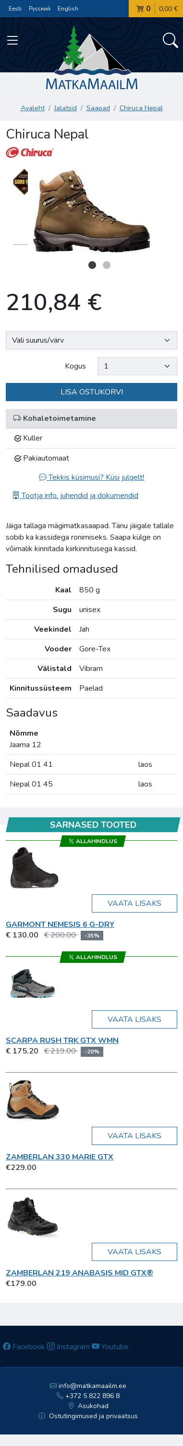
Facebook (24, 1347)
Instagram (68, 1347)
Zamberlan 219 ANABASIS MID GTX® (79, 1273)
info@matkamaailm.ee (88, 1385)
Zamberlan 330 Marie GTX (59, 1157)
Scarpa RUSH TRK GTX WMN (62, 1040)
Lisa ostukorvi (92, 392)
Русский (39, 8)
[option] (91, 211)
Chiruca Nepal (141, 108)
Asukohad (88, 1406)
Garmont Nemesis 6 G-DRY (60, 924)
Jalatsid (65, 108)
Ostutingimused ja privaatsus (88, 1416)
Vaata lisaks (134, 903)
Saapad (98, 108)
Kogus (75, 366)
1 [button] (92, 265)
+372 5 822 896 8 (88, 1395)
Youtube (110, 1347)
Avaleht (33, 108)
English (68, 8)
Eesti (15, 8)
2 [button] (106, 265)
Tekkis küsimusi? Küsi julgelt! (91, 477)
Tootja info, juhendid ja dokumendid (75, 495)
